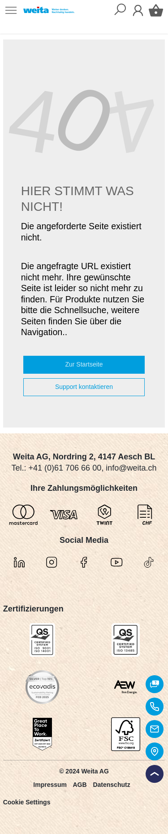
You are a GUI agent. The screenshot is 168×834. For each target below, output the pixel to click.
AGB (79, 784)
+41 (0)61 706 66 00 (65, 467)
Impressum (50, 784)
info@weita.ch (131, 467)
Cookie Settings (27, 802)
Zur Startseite (84, 364)
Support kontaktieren (84, 386)
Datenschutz (111, 784)
